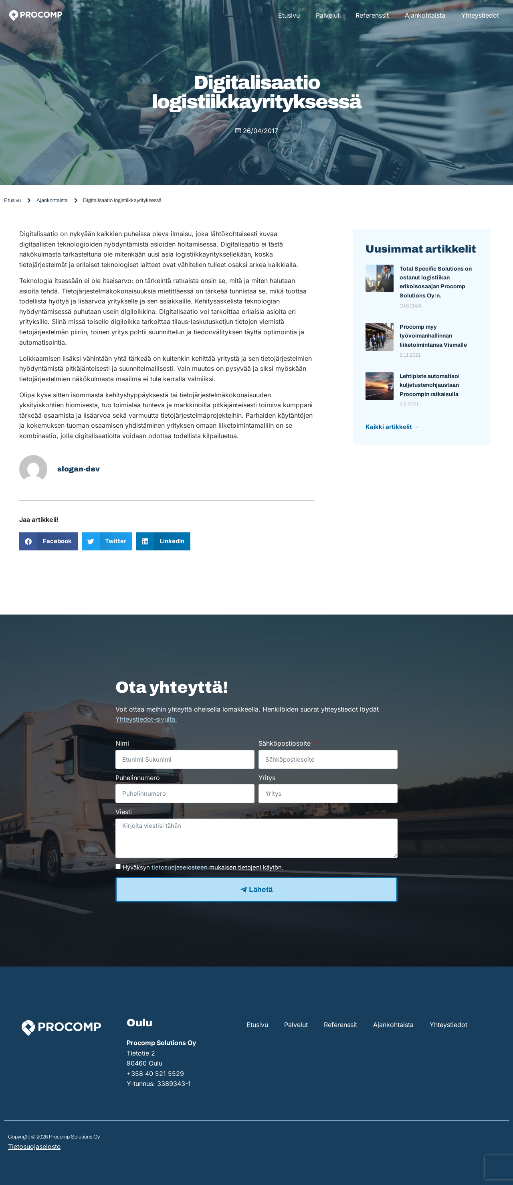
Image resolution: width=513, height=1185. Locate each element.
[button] (48, 541)
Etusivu (289, 15)
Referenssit (372, 15)
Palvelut (327, 15)
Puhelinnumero (137, 778)
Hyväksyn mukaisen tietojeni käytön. (203, 867)
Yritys (267, 778)
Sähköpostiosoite (286, 743)
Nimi (122, 743)
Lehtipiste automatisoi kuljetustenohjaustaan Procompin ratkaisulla (430, 385)
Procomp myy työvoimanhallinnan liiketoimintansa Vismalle (433, 336)
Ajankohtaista (425, 15)
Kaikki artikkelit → (393, 427)
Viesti (123, 812)
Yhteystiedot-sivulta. (146, 719)
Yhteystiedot (480, 15)
